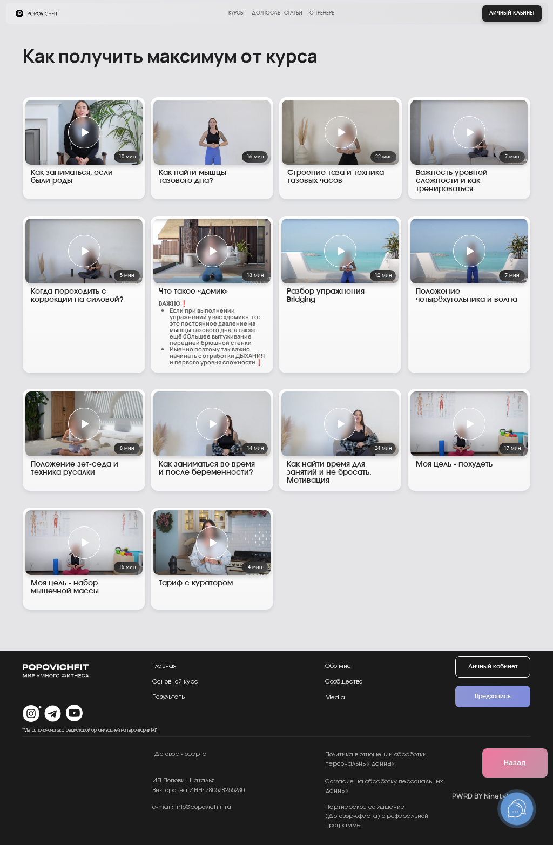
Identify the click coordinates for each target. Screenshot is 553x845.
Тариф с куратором (196, 583)
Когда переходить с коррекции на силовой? (77, 295)
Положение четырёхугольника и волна (466, 295)
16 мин (255, 156)
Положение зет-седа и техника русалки (74, 468)
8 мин (127, 448)
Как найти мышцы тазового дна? (192, 177)
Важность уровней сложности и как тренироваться (452, 181)
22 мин (383, 156)
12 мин (383, 275)
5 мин (127, 275)
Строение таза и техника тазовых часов (335, 177)
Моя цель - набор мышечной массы (65, 587)
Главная (164, 666)
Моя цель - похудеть (454, 464)
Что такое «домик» (193, 291)
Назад (515, 762)
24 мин (383, 448)
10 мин (127, 156)
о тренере (321, 13)
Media (335, 697)
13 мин (255, 275)
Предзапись (493, 696)
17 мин (512, 448)
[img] (212, 132)
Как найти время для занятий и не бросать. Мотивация (329, 472)
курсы (236, 13)
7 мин (512, 156)
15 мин (127, 567)
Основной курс (175, 682)
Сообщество (343, 682)
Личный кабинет (512, 13)
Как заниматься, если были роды (72, 177)
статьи (293, 13)
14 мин (255, 448)
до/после (266, 13)
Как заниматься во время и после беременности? (207, 468)
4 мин (255, 567)
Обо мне (338, 666)
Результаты (169, 697)
